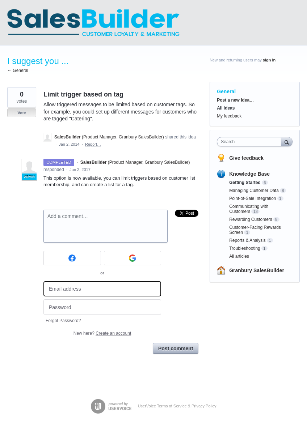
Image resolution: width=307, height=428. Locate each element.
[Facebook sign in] (72, 258)
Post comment (175, 348)
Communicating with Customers (248, 209)
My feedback (229, 116)
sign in (269, 60)
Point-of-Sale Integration (252, 198)
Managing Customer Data (254, 190)
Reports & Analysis (247, 240)
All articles (239, 256)
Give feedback (246, 158)
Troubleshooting (244, 248)
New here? (102, 333)
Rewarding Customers (250, 219)
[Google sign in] (132, 258)
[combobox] (250, 141)
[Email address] (102, 289)
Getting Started (245, 182)
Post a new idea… (235, 100)
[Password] (102, 307)
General (226, 91)
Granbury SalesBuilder (256, 270)
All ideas (226, 108)
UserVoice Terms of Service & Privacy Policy (177, 406)
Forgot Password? (63, 320)
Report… (93, 144)
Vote (21, 113)
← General (17, 70)
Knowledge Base (249, 174)
